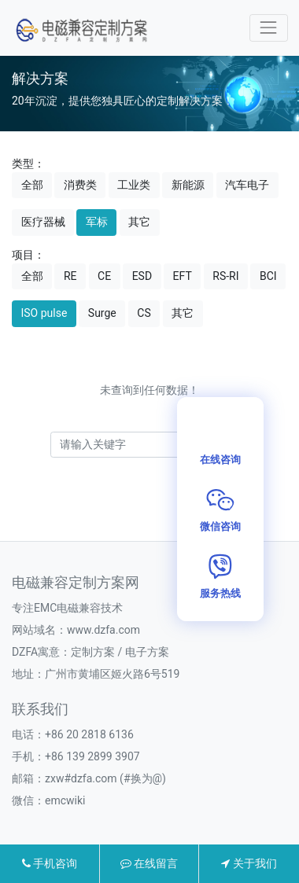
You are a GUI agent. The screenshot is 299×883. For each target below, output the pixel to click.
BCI (268, 276)
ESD (142, 276)
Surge (102, 313)
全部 (32, 184)
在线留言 (149, 863)
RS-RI (225, 276)
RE (70, 276)
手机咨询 (49, 863)
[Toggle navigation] (268, 28)
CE (104, 276)
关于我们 (248, 863)
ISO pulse (44, 313)
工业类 (133, 184)
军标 (97, 221)
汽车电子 (247, 184)
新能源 (188, 184)
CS (143, 313)
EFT (182, 276)
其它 (139, 221)
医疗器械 (43, 221)
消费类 (80, 184)
